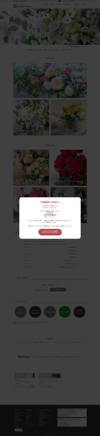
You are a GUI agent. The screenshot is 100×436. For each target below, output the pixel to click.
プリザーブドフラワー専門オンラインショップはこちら (50, 232)
